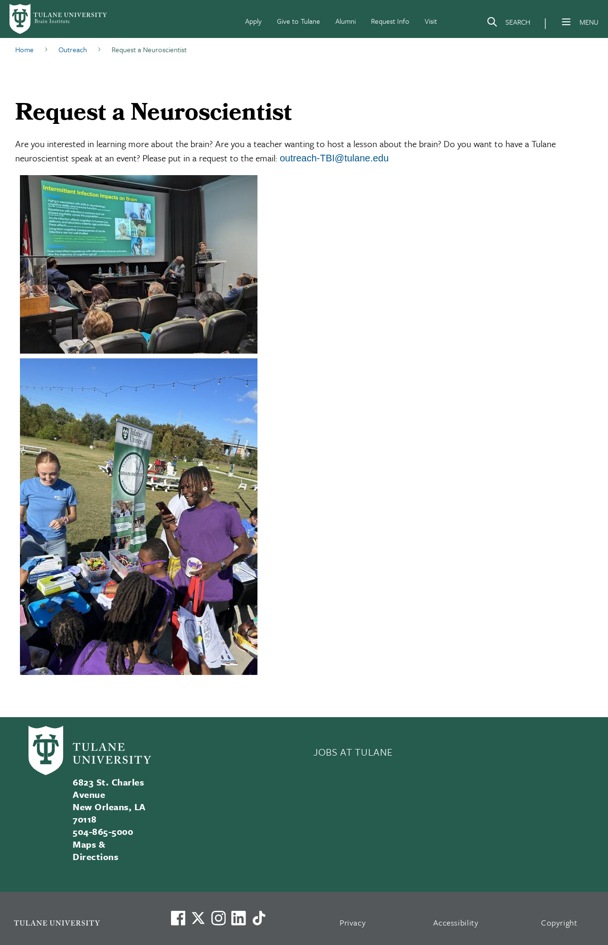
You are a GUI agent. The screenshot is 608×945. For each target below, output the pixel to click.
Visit (431, 21)
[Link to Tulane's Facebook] (218, 918)
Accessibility (456, 922)
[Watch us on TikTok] (259, 918)
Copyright (559, 922)
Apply (253, 21)
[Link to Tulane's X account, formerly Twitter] (198, 918)
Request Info (390, 21)
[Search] (508, 23)
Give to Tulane (298, 21)
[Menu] (566, 22)
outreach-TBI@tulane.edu (334, 158)
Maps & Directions (95, 850)
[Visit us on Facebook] (178, 918)
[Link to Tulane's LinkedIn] (238, 918)
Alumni (345, 21)
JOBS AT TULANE (353, 752)
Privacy (353, 922)
